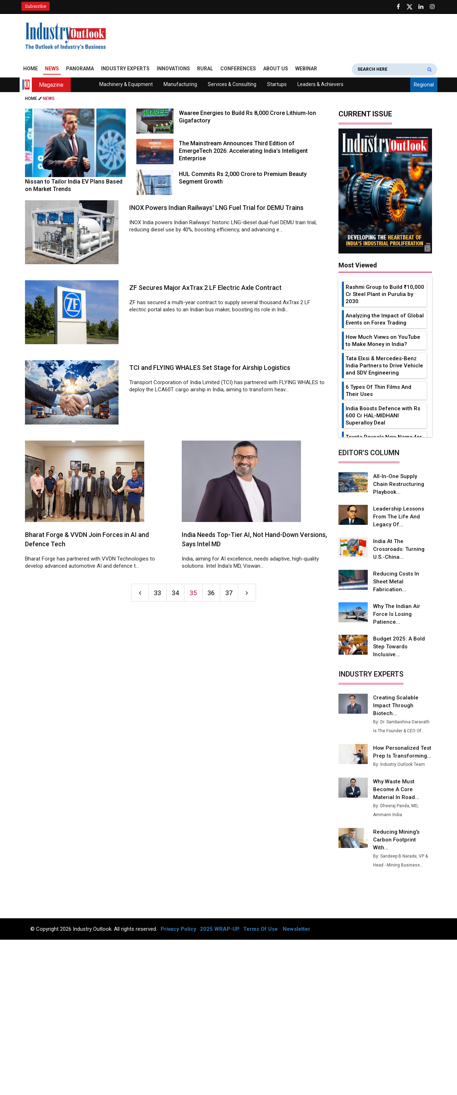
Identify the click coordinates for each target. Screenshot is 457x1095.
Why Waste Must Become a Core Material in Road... (396, 789)
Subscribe (35, 6)
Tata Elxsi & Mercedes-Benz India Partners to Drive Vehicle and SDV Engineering (384, 365)
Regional (424, 84)
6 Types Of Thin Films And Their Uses (378, 390)
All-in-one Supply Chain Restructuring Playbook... (398, 484)
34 (175, 593)
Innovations (173, 68)
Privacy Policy (178, 929)
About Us (275, 68)
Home (30, 68)
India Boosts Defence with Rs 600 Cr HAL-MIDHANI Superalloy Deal (383, 415)
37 (228, 593)
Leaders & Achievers (320, 84)
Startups (277, 84)
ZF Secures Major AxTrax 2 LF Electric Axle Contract (205, 287)
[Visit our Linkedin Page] (421, 7)
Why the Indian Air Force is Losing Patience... (396, 614)
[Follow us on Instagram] (432, 7)
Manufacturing (180, 84)
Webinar (306, 68)
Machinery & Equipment (126, 84)
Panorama (80, 68)
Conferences (238, 68)
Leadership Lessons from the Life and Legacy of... (398, 517)
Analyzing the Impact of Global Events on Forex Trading (385, 319)
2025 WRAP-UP (220, 929)
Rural (205, 68)
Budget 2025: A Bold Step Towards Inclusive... (399, 647)
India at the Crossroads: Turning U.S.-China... (399, 549)
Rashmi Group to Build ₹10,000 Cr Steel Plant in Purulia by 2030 (385, 294)
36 (211, 593)
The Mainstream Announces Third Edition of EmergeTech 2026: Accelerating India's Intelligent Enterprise (243, 151)
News (52, 68)
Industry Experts (125, 68)
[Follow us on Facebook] (398, 7)
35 (193, 593)
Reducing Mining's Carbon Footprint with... (396, 840)
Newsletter (296, 929)
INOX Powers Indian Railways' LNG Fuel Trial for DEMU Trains (216, 207)
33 (157, 593)
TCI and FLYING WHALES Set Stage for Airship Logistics (209, 367)
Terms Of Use (260, 929)
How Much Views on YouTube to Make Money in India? (383, 340)
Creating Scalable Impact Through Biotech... (395, 705)
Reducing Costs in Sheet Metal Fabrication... (396, 582)
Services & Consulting (232, 84)
